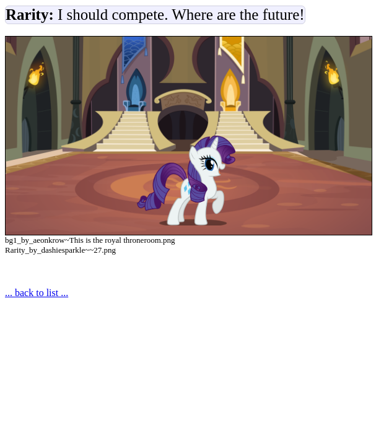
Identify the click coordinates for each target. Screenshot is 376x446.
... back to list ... (36, 292)
